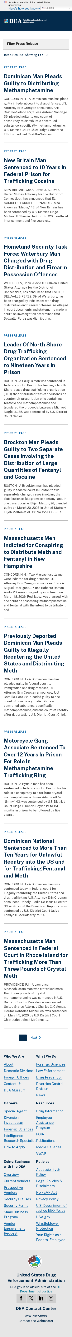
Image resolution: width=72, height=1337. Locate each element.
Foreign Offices (16, 1077)
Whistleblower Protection (47, 1225)
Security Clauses (17, 1199)
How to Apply (14, 1147)
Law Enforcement (50, 1071)
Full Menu (64, 21)
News (40, 1095)
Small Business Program (16, 1214)
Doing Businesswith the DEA (17, 1164)
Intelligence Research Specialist (20, 1138)
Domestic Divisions (19, 1071)
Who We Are (14, 1056)
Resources (45, 1103)
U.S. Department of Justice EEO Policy (51, 1208)
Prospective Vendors (13, 1189)
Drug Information (49, 1111)
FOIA (40, 1134)
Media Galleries (48, 1147)
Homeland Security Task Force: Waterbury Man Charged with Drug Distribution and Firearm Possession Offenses (35, 260)
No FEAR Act (46, 1192)
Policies (43, 1162)
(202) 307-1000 (36, 1316)
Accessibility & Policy (48, 1172)
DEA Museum (14, 1090)
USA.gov (43, 1217)
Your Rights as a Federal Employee (50, 1237)
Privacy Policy (47, 1199)
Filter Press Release (22, 43)
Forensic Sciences (50, 1064)
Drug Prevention (49, 1077)
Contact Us (13, 1084)
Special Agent (15, 1111)
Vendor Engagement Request (14, 1228)
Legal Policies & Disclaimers (49, 1183)
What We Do (46, 1056)
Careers (11, 1103)
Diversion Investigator (13, 1120)
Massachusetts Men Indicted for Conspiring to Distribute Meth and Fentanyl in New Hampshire (33, 552)
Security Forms (16, 1206)
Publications (45, 1141)
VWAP (41, 1154)
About (8, 1064)
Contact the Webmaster (36, 1321)
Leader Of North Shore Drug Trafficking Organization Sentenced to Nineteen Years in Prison (35, 358)
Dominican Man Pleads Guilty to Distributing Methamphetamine (33, 83)
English (48, 8)
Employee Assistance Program (45, 1123)
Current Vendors (17, 1181)
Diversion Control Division (49, 1086)
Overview (11, 1175)
